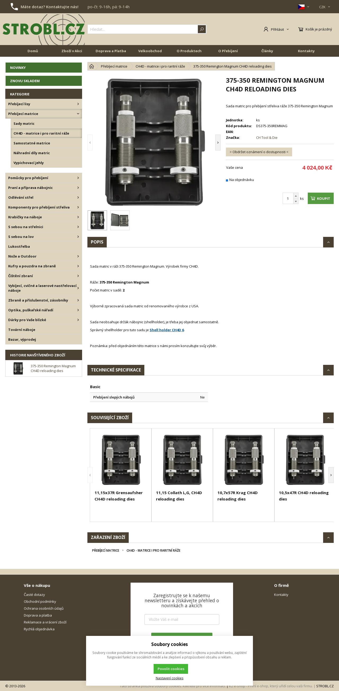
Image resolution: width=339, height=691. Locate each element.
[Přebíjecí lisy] (78, 104)
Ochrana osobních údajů (44, 608)
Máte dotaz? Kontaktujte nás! (49, 6)
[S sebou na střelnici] (78, 227)
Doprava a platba (38, 615)
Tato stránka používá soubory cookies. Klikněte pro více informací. (173, 686)
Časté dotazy (34, 594)
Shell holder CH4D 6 (167, 329)
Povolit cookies (171, 668)
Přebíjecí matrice (105, 550)
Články (267, 50)
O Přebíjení (228, 50)
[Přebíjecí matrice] (78, 114)
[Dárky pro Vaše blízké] (78, 320)
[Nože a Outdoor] (78, 256)
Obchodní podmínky (40, 601)
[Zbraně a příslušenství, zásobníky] (78, 300)
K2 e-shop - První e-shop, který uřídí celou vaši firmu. (271, 686)
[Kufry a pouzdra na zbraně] (78, 266)
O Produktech (189, 50)
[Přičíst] (295, 196)
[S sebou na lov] (78, 237)
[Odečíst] (295, 201)
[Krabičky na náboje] (78, 217)
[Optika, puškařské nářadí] (78, 310)
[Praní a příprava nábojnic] (78, 188)
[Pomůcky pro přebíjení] (78, 178)
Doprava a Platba (111, 50)
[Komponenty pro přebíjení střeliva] (78, 207)
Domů (33, 50)
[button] (90, 142)
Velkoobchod (150, 50)
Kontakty (306, 50)
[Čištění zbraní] (78, 276)
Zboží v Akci (71, 50)
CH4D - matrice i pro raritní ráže (153, 550)
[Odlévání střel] (78, 197)
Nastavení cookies (170, 678)
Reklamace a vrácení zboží (45, 622)
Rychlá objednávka (39, 629)
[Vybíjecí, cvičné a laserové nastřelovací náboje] (78, 288)
